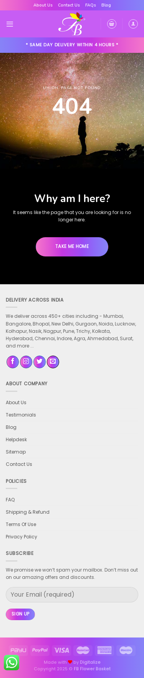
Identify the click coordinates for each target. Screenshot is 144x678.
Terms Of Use (21, 524)
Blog (106, 5)
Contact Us (69, 5)
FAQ (10, 499)
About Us (43, 5)
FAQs (90, 5)
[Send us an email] (53, 362)
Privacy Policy (21, 536)
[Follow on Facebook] (13, 362)
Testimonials (21, 415)
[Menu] (10, 24)
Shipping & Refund (28, 512)
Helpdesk (16, 439)
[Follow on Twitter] (39, 362)
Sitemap (16, 452)
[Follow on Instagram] (26, 362)
